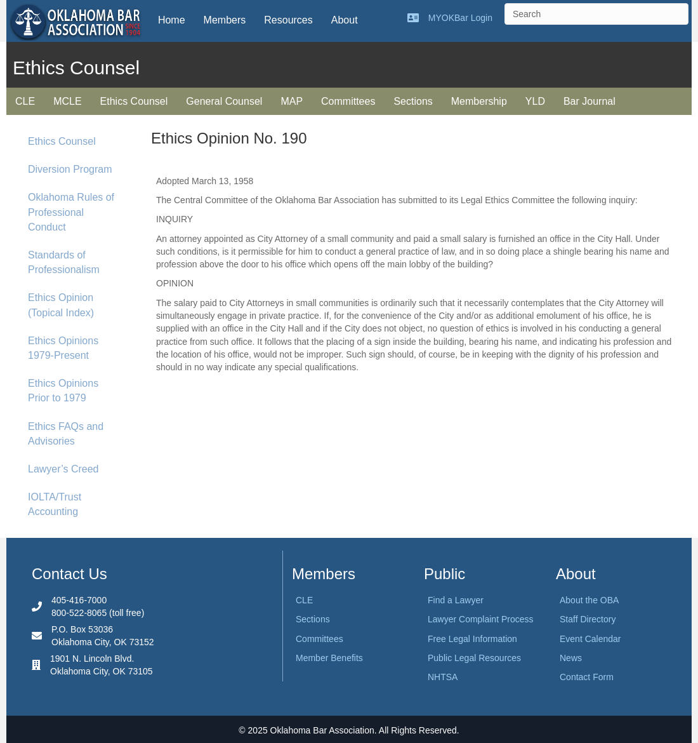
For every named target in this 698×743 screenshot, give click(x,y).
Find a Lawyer (456, 600)
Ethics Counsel (134, 101)
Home (171, 20)
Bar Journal (589, 101)
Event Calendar (590, 639)
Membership (479, 101)
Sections (412, 101)
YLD (535, 101)
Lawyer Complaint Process (481, 619)
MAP (291, 101)
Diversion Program (70, 169)
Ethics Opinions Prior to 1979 (63, 390)
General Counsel (224, 101)
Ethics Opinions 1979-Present (63, 348)
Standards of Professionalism (64, 262)
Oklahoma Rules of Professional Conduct (71, 212)
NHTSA (443, 677)
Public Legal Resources (474, 658)
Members (225, 20)
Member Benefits (329, 658)
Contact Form (587, 677)
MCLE (67, 101)
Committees (348, 101)
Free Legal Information (472, 639)
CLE (25, 101)
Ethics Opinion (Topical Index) (61, 305)
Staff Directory (588, 619)
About (344, 20)
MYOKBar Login (460, 18)
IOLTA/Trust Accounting (54, 504)
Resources (288, 20)
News (571, 658)
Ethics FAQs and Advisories (65, 433)
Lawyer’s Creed (63, 469)
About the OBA (589, 600)
